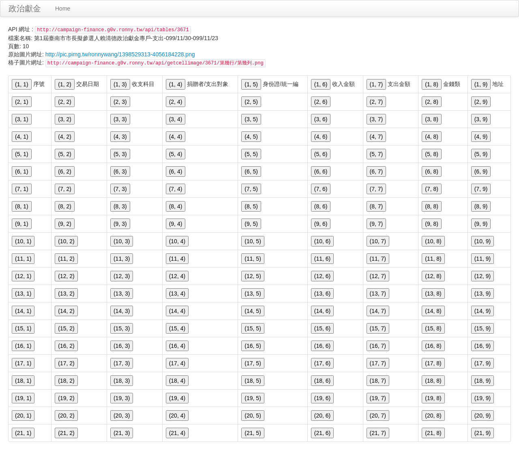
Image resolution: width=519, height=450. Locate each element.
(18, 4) (177, 380)
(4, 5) (251, 136)
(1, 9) (481, 84)
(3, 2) (64, 119)
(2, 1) (21, 102)
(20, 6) (322, 415)
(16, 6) (322, 346)
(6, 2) (64, 171)
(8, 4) (175, 206)
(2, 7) (376, 102)
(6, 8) (431, 171)
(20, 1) (23, 415)
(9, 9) (481, 224)
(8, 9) (481, 206)
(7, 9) (481, 189)
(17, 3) (122, 363)
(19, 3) (122, 398)
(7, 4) (175, 189)
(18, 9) (482, 380)
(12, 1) (23, 276)
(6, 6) (321, 171)
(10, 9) (482, 241)
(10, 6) (322, 241)
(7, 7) (376, 189)
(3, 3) (120, 119)
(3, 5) (251, 119)
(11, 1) (23, 258)
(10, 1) (23, 241)
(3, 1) (21, 119)
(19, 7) (378, 398)
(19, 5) (252, 398)
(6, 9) (481, 171)
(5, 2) (64, 154)
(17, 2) (66, 363)
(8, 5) (251, 206)
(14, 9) (482, 311)
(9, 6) (321, 224)
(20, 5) (252, 415)
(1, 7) (376, 84)
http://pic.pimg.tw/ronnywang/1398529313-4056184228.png (120, 54)
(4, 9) (481, 136)
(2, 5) (251, 102)
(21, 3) (122, 433)
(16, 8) (433, 346)
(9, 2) (64, 224)
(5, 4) (175, 154)
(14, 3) (122, 311)
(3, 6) (321, 119)
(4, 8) (431, 136)
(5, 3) (120, 154)
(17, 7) (378, 363)
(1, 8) (431, 84)
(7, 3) (120, 189)
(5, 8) (431, 154)
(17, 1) (23, 363)
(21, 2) (66, 433)
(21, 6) (322, 433)
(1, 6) (321, 84)
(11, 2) (66, 258)
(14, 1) (23, 311)
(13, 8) (433, 293)
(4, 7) (376, 136)
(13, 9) (482, 293)
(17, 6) (322, 363)
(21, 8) (433, 433)
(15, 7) (378, 328)
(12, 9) (482, 276)
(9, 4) (175, 224)
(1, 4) (175, 84)
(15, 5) (252, 328)
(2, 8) (431, 102)
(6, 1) (21, 171)
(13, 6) (322, 293)
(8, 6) (321, 206)
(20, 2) (66, 415)
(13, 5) (252, 293)
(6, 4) (175, 171)
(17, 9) (482, 363)
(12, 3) (122, 276)
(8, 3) (120, 206)
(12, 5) (252, 276)
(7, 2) (64, 189)
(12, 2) (66, 276)
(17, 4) (177, 363)
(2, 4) (175, 102)
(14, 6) (322, 311)
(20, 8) (433, 415)
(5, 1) (21, 154)
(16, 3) (122, 346)
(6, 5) (251, 171)
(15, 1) (23, 328)
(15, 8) (433, 328)
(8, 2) (64, 206)
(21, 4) (177, 433)
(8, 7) (376, 206)
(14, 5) (252, 311)
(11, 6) (322, 258)
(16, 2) (66, 346)
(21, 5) (252, 433)
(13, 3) (122, 293)
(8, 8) (431, 206)
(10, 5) (252, 241)
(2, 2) (64, 102)
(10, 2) (66, 241)
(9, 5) (251, 224)
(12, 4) (177, 276)
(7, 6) (321, 189)
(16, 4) (177, 346)
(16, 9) (482, 346)
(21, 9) (482, 433)
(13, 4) (177, 293)
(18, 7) (378, 380)
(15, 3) (122, 328)
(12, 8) (433, 276)
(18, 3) (122, 380)
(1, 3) (120, 84)
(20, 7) (378, 415)
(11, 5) (252, 258)
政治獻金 (25, 8)
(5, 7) (376, 154)
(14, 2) (66, 311)
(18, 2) (66, 380)
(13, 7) (378, 293)
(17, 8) (433, 363)
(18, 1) (23, 380)
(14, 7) (378, 311)
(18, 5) (252, 380)
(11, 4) (177, 258)
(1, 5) (251, 84)
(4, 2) (64, 136)
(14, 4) (177, 311)
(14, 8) (433, 311)
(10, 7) (378, 241)
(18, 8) (433, 380)
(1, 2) (64, 84)
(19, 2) (66, 398)
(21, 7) (378, 433)
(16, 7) (378, 346)
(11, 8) (433, 258)
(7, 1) (21, 189)
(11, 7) (378, 258)
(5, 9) (481, 154)
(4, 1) (21, 136)
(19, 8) (433, 398)
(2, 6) (321, 102)
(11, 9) (482, 258)
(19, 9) (482, 398)
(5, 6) (321, 154)
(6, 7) (376, 171)
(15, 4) (177, 328)
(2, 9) (481, 102)
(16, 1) (23, 346)
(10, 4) (177, 241)
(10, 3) (122, 241)
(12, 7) (378, 276)
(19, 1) (23, 398)
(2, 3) (120, 102)
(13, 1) (23, 293)
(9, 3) (120, 224)
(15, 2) (66, 328)
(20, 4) (177, 415)
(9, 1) (21, 224)
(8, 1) (21, 206)
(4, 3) (120, 136)
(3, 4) (175, 119)
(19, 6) (322, 398)
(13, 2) (66, 293)
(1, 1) (21, 84)
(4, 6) (321, 136)
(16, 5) (252, 346)
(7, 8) (431, 189)
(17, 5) (252, 363)
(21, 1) (23, 433)
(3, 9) (481, 119)
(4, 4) (175, 136)
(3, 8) (431, 119)
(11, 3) (122, 258)
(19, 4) (177, 398)
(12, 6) (322, 276)
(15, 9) (482, 328)
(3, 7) (376, 119)
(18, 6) (322, 380)
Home (62, 8)
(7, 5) (251, 189)
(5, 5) (251, 154)
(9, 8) (431, 224)
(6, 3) (120, 171)
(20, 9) (482, 415)
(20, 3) (122, 415)
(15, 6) (322, 328)
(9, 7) (376, 224)
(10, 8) (433, 241)
